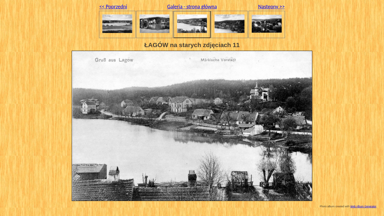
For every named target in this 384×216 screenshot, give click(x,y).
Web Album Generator (363, 206)
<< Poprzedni (113, 6)
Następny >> (271, 6)
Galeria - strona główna (192, 6)
